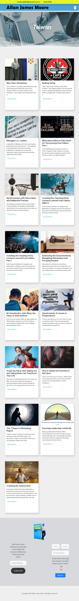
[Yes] (59, 566)
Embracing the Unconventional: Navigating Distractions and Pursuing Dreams (56, 258)
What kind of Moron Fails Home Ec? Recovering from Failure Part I (56, 143)
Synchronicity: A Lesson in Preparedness (54, 314)
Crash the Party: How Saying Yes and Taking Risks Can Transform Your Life (22, 373)
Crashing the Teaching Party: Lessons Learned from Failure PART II (56, 200)
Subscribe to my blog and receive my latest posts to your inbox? (60, 561)
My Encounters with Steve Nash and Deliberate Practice (21, 199)
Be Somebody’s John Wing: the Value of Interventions (21, 314)
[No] (59, 569)
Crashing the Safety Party (18, 486)
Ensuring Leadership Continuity (56, 428)
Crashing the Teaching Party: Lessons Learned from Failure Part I (21, 258)
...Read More (11, 99)
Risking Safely (48, 83)
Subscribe (18, 570)
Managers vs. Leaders (17, 140)
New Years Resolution (17, 83)
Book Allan (48, 2)
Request (60, 575)
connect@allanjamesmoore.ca (28, 2)
